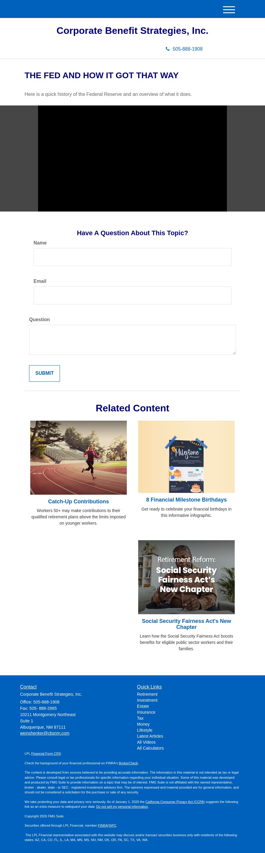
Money (143, 724)
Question (39, 319)
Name (40, 242)
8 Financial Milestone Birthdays (186, 500)
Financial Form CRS (46, 753)
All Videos (146, 742)
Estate (143, 706)
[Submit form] (44, 373)
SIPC (113, 825)
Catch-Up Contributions (78, 502)
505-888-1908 (184, 49)
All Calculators (150, 748)
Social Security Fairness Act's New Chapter (186, 624)
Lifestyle (144, 730)
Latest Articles (150, 736)
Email (40, 281)
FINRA (103, 825)
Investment (147, 700)
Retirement (147, 694)
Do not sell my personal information (122, 806)
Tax (140, 718)
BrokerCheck (128, 763)
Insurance (146, 712)
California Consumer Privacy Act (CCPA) (175, 802)
